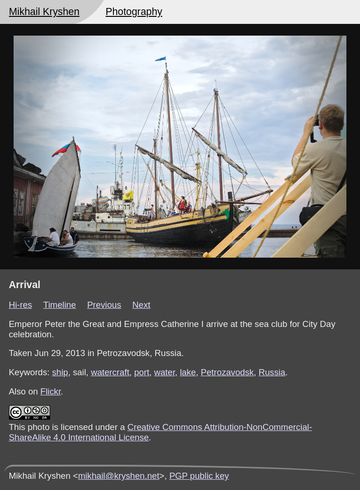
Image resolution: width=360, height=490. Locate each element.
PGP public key (199, 476)
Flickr (50, 391)
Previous (104, 305)
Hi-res (20, 305)
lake (188, 372)
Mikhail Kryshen (44, 11)
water (164, 372)
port (141, 372)
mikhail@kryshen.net (118, 476)
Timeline (59, 305)
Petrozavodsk (227, 372)
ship (60, 372)
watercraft (110, 372)
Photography (133, 11)
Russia (272, 372)
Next (141, 305)
